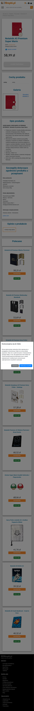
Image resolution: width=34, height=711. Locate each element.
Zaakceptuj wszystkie (25, 365)
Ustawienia (15, 365)
